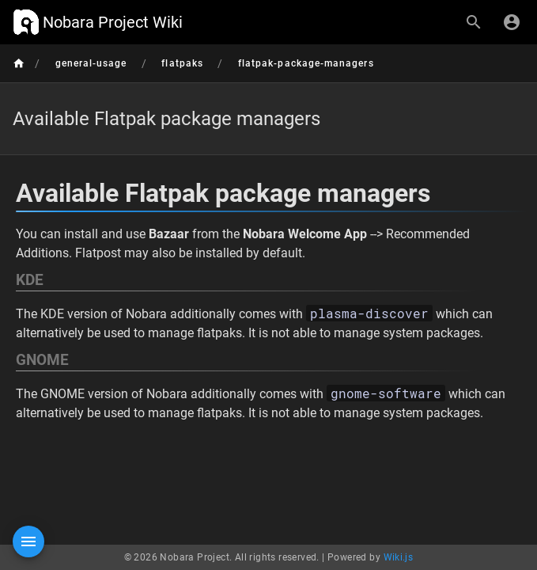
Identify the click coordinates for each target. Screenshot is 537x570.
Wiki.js (399, 557)
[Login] (512, 22)
